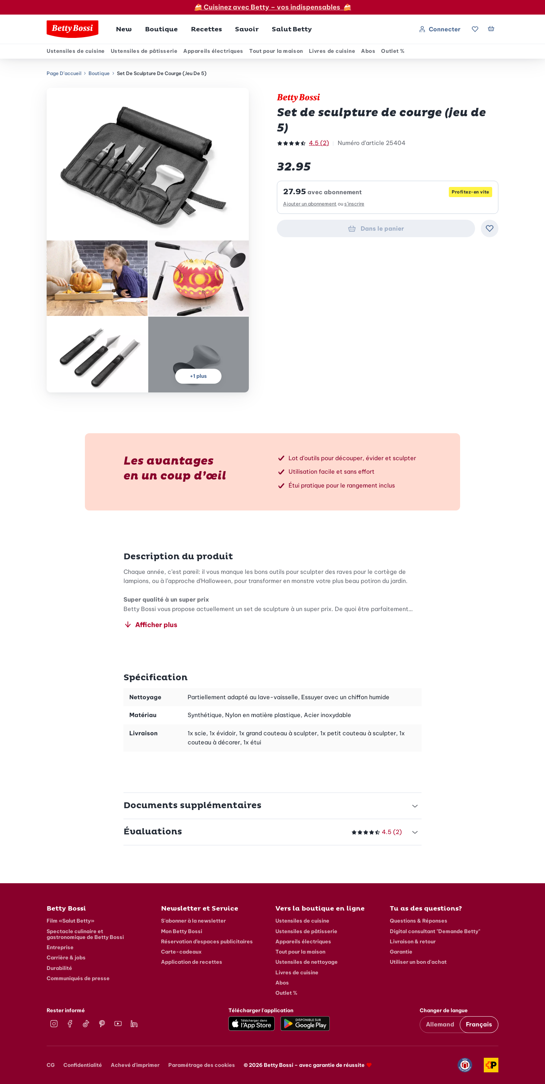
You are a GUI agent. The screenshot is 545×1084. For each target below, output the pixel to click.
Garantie (401, 952)
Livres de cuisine (332, 51)
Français (479, 1024)
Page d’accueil (64, 73)
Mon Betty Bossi (181, 931)
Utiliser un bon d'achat (418, 962)
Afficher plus (150, 624)
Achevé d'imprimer (135, 1065)
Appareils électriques (213, 51)
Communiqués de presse (78, 978)
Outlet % (392, 51)
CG (51, 1065)
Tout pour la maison (276, 51)
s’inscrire (354, 204)
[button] (161, 29)
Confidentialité (82, 1065)
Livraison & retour (413, 941)
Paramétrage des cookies (201, 1065)
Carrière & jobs (66, 957)
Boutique (99, 73)
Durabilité (59, 968)
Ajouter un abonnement (310, 204)
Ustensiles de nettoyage (306, 962)
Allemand (440, 1024)
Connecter (439, 29)
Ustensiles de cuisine (76, 51)
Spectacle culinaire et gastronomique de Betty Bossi (85, 934)
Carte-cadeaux (181, 952)
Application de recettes (191, 962)
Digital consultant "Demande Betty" (435, 931)
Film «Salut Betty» (70, 921)
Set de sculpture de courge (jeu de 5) (162, 73)
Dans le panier (376, 228)
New (124, 29)
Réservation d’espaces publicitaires (207, 941)
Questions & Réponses (418, 921)
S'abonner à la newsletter (193, 921)
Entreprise (60, 947)
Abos (368, 51)
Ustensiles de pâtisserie (144, 51)
